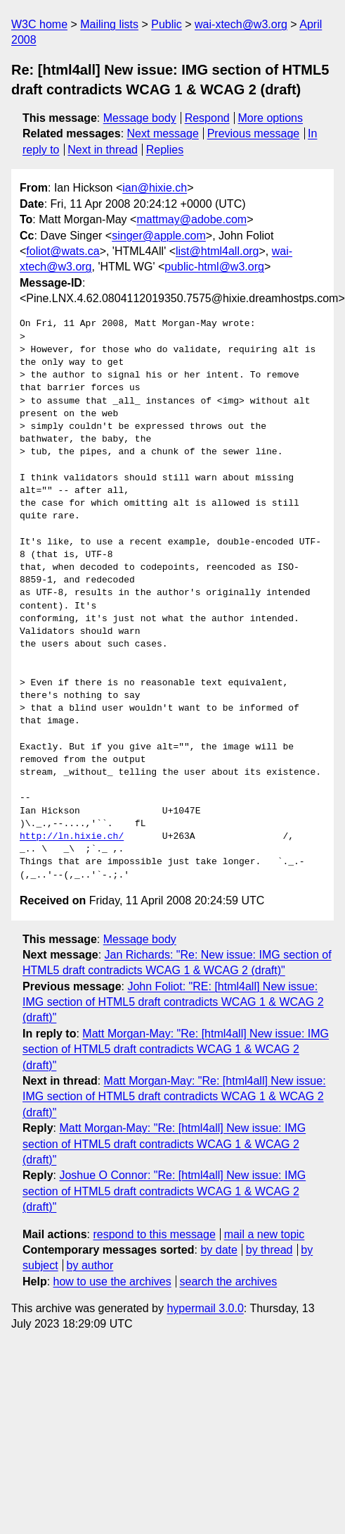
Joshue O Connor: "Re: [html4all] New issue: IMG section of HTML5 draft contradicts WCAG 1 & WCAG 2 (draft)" (164, 1191)
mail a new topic (264, 1234)
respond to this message (154, 1234)
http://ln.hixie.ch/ (72, 836)
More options (271, 118)
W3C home (39, 24)
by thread (269, 1250)
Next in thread (102, 150)
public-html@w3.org (214, 267)
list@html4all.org (217, 251)
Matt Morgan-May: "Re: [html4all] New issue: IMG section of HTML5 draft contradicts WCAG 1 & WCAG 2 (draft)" (175, 1049)
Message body (139, 118)
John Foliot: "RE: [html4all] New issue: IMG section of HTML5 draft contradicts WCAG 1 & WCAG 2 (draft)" (173, 1002)
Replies (164, 150)
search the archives (229, 1281)
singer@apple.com (159, 236)
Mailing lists (109, 24)
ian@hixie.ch (154, 188)
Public (166, 24)
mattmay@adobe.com (191, 219)
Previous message (253, 133)
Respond (207, 118)
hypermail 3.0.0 (205, 1308)
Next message (163, 133)
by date (218, 1250)
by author (90, 1265)
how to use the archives (112, 1281)
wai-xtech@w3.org (241, 24)
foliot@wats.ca (62, 251)
